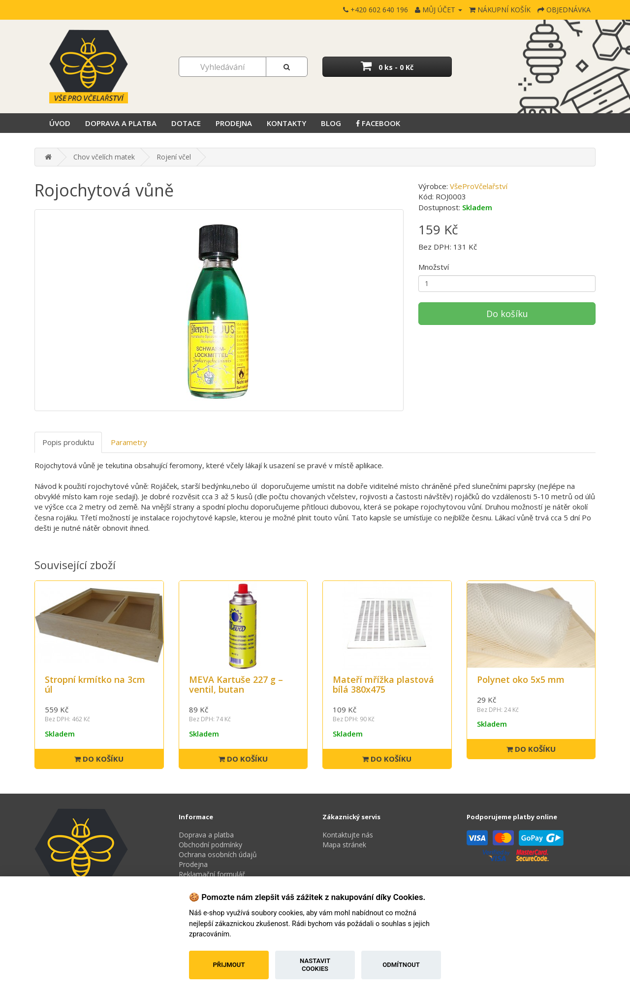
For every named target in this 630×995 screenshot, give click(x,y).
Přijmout (229, 964)
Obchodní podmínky (210, 844)
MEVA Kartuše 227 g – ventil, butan (236, 684)
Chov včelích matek (104, 156)
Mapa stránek (344, 844)
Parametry (129, 442)
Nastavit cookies (315, 964)
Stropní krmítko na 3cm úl (95, 684)
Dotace (186, 123)
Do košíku (507, 314)
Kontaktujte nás (347, 834)
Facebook (378, 123)
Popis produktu (68, 442)
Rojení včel (174, 156)
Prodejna (234, 123)
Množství (433, 267)
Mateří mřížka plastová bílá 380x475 (383, 684)
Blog (331, 123)
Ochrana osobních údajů (218, 854)
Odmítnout (401, 964)
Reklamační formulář (212, 874)
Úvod (59, 123)
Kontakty (286, 123)
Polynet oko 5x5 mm (521, 679)
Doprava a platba (121, 123)
